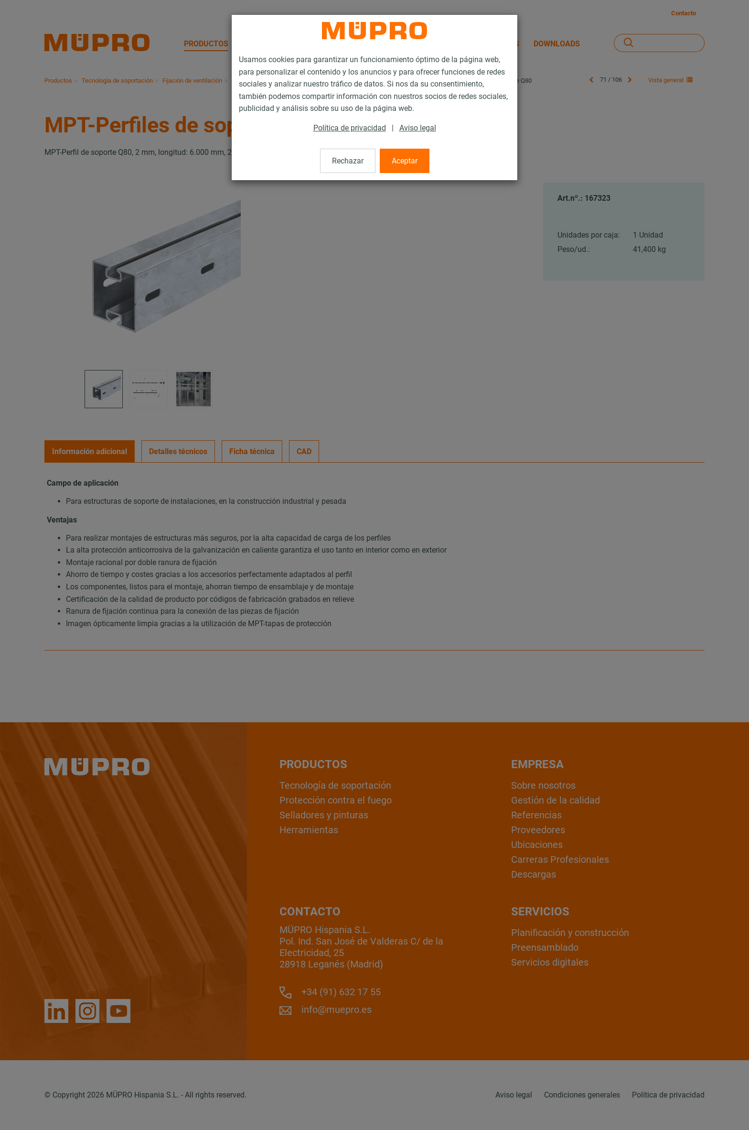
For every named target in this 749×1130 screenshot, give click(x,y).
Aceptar (404, 160)
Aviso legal (417, 127)
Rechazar (348, 160)
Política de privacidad (349, 127)
